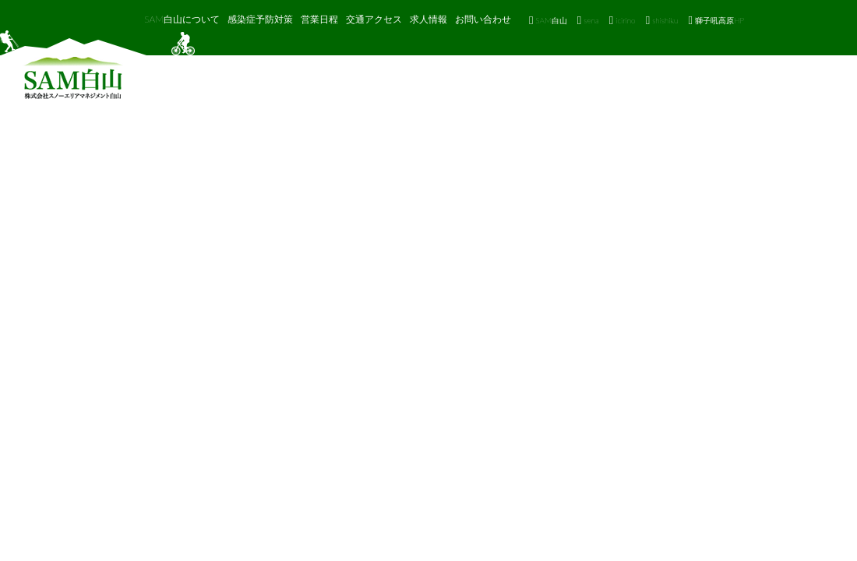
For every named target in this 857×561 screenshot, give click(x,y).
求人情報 (428, 19)
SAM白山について (182, 19)
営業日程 (319, 19)
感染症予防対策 (260, 19)
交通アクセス (374, 19)
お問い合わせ (483, 19)
